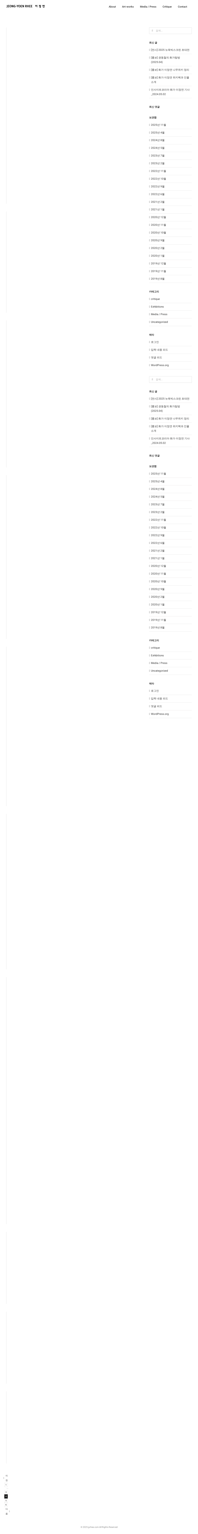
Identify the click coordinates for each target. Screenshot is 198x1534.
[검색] (152, 30)
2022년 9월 (158, 186)
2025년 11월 (158, 125)
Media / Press (159, 314)
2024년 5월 (158, 148)
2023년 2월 (158, 163)
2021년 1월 (158, 209)
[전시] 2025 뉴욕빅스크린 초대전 (170, 50)
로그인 (155, 342)
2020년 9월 (158, 240)
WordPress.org (160, 365)
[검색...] (170, 30)
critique (155, 299)
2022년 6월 (158, 194)
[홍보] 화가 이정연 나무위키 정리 (170, 70)
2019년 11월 (158, 271)
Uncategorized (159, 322)
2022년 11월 (158, 171)
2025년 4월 (158, 133)
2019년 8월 (158, 279)
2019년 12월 (158, 263)
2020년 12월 (158, 217)
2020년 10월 (158, 233)
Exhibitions (157, 307)
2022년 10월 (158, 179)
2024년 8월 (158, 140)
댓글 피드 (156, 357)
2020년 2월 (158, 248)
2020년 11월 (158, 225)
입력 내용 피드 (159, 350)
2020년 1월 (158, 256)
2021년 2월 (158, 202)
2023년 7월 (158, 156)
